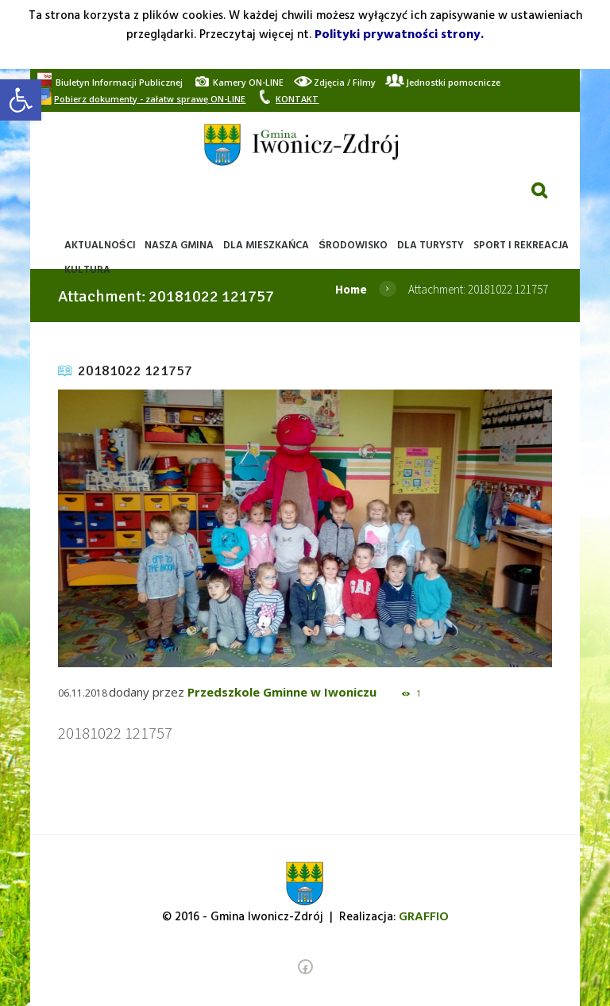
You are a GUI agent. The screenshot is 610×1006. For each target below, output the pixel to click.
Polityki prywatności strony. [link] (399, 35)
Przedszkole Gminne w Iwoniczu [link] (281, 692)
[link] (20, 100)
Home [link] (351, 289)
